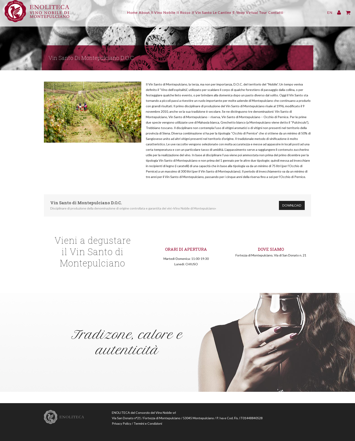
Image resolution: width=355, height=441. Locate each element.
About (135, 12)
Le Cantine (225, 12)
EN (330, 12)
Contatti (288, 12)
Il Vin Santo (202, 12)
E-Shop (245, 12)
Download (291, 205)
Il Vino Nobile (157, 12)
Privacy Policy (121, 423)
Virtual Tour (265, 12)
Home (120, 12)
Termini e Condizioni (148, 423)
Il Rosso (181, 12)
